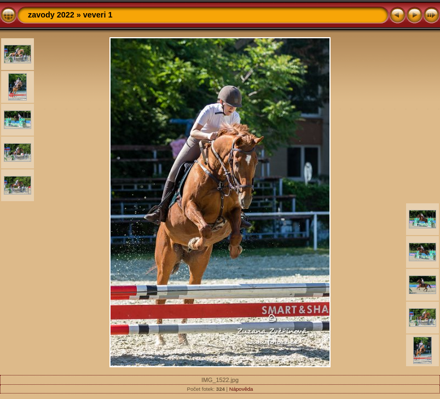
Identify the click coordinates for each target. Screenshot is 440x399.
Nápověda (241, 389)
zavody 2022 (51, 14)
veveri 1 (98, 14)
